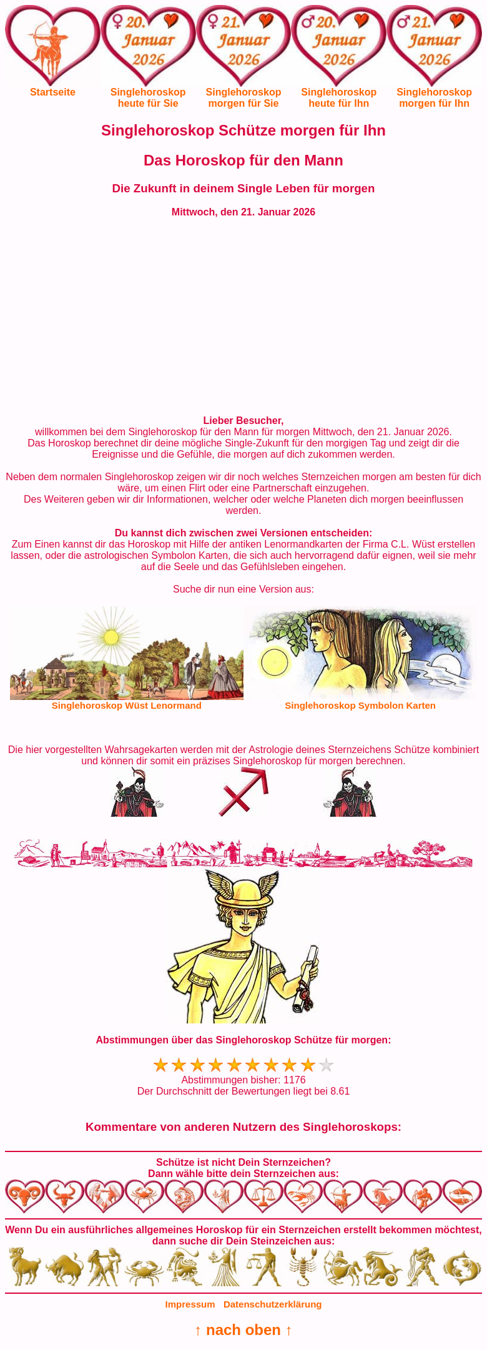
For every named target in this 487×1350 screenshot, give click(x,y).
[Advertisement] (243, 316)
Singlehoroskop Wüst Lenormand (127, 705)
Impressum (190, 1304)
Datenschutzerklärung (273, 1304)
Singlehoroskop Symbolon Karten (360, 705)
